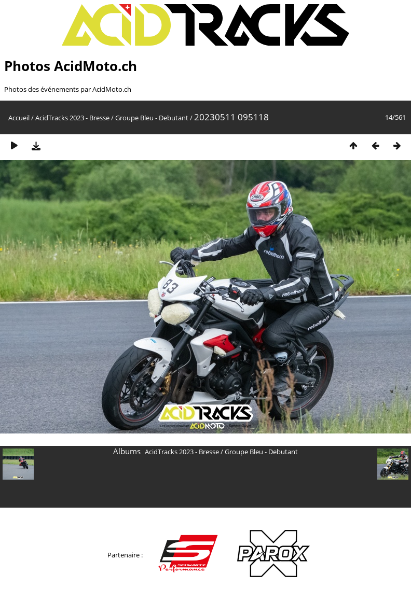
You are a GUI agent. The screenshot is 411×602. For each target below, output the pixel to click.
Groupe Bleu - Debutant (151, 117)
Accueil (19, 117)
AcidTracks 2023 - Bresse (72, 117)
